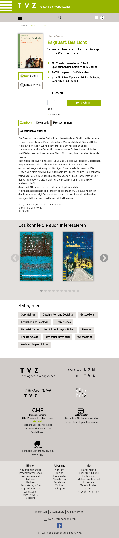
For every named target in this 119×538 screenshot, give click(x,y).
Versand (37, 421)
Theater (86, 329)
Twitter (59, 485)
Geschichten (28, 315)
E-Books (30, 498)
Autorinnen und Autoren (30, 478)
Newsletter (59, 479)
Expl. (50, 108)
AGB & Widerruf (75, 512)
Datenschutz (57, 512)
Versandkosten (88, 485)
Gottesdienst (87, 315)
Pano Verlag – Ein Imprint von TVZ (31, 487)
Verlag (59, 473)
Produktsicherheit (88, 492)
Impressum (40, 512)
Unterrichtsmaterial (58, 337)
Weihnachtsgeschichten (34, 344)
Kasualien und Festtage (34, 322)
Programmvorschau (30, 473)
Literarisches (63, 322)
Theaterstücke (29, 337)
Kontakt (59, 470)
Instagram (59, 488)
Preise (88, 488)
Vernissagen (30, 492)
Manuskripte (88, 470)
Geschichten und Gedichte (58, 315)
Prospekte (59, 476)
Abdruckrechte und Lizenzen (88, 481)
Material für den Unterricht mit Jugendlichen (47, 329)
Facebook (59, 482)
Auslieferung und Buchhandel (89, 475)
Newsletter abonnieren (60, 519)
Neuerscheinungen (30, 470)
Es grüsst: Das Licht (38, 25)
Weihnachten (84, 337)
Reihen (30, 482)
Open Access (30, 495)
